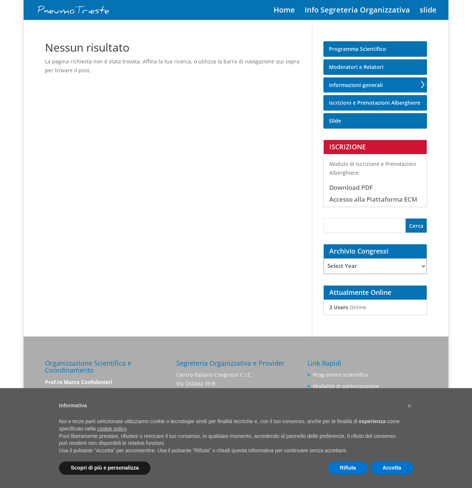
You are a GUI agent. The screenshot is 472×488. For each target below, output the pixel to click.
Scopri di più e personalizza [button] (105, 468)
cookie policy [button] (111, 429)
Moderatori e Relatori (356, 66)
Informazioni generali (356, 84)
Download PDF (351, 187)
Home (284, 11)
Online (347, 307)
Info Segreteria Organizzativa (357, 11)
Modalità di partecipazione (346, 386)
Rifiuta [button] (348, 468)
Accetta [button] (391, 468)
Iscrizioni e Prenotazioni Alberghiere (374, 102)
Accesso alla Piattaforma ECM (373, 199)
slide (428, 11)
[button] (409, 406)
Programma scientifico (340, 374)
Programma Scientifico (357, 48)
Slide (335, 120)
